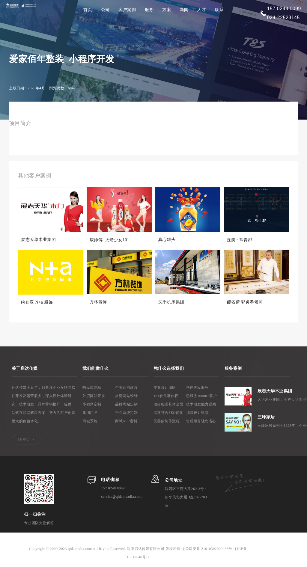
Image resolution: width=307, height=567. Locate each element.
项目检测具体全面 (168, 404)
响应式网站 (91, 388)
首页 (87, 9)
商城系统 (89, 421)
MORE (23, 440)
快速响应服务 (197, 388)
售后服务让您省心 (201, 421)
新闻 (184, 9)
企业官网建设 (126, 388)
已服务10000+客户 (201, 396)
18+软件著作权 (166, 396)
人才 (201, 9)
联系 (219, 9)
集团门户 (89, 413)
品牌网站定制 (126, 404)
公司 (105, 9)
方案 (166, 9)
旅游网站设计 (126, 396)
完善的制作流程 (167, 421)
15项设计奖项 (197, 413)
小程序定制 (91, 404)
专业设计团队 (165, 388)
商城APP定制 (126, 421)
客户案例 (127, 9)
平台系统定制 (126, 413)
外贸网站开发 (93, 396)
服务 (149, 9)
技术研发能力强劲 (201, 404)
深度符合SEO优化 (168, 413)
